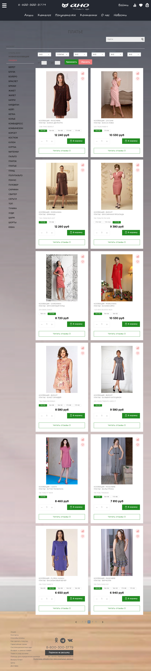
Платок (13, 161)
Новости (120, 14)
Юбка (12, 227)
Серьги (13, 199)
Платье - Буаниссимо (104, 306)
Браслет (13, 81)
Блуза (12, 72)
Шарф (12, 218)
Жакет (12, 90)
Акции (28, 14)
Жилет (12, 95)
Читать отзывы (62, 151)
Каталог (44, 14)
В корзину (77, 141)
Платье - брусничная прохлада (109, 214)
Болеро (13, 76)
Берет (12, 67)
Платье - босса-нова (104, 123)
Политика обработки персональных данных (53, 659)
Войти (124, 5)
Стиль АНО (14, 53)
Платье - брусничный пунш (52, 306)
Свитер (13, 194)
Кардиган (14, 105)
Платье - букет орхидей (50, 397)
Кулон (12, 142)
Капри (12, 100)
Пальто (13, 156)
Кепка (12, 114)
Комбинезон (16, 128)
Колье (12, 119)
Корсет (13, 133)
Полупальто (15, 175)
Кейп (11, 109)
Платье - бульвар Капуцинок (108, 397)
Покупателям (65, 14)
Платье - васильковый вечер (52, 580)
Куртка (12, 147)
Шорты (12, 222)
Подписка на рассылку (59, 652)
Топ (11, 203)
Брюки (12, 86)
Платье (13, 166)
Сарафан (13, 189)
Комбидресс (16, 123)
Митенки (14, 152)
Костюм (13, 137)
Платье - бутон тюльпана (51, 489)
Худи (11, 213)
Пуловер (13, 185)
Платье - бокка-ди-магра (51, 123)
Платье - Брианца (47, 214)
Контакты (88, 14)
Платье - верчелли (102, 580)
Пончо (12, 180)
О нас (105, 14)
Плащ (12, 171)
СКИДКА (13, 60)
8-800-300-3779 (32, 4)
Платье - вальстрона (104, 489)
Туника (13, 208)
